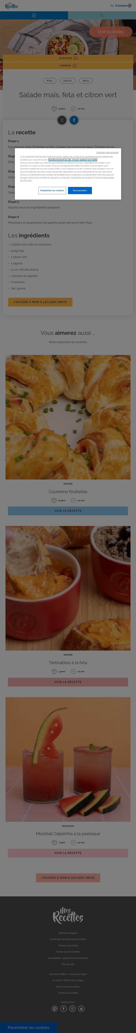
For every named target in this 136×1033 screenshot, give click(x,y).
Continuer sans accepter (107, 152)
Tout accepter (80, 190)
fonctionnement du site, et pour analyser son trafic (73, 159)
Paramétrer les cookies (52, 190)
